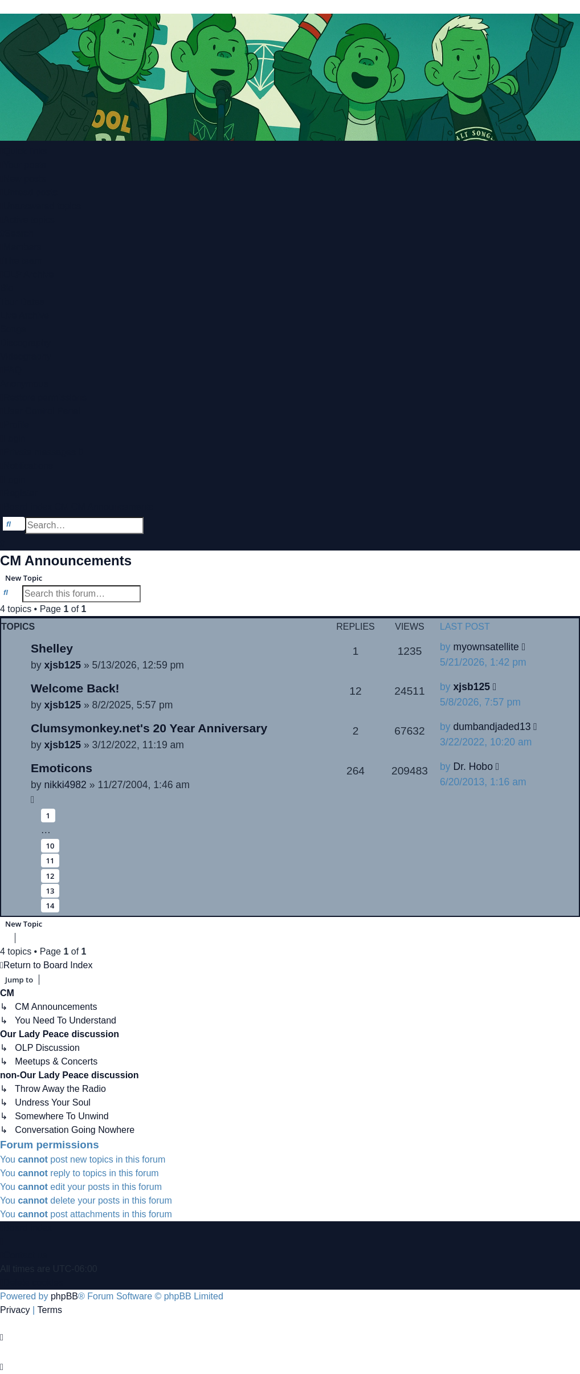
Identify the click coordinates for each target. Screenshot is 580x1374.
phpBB (64, 1296)
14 (50, 905)
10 (50, 846)
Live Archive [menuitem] (24, 315)
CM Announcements (66, 560)
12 (50, 876)
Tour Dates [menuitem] (22, 302)
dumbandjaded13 (491, 726)
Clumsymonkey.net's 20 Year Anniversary (149, 728)
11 (50, 860)
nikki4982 (65, 784)
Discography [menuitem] (25, 343)
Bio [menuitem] (6, 288)
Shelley (52, 648)
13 (50, 891)
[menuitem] (23, 165)
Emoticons (61, 767)
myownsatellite (485, 647)
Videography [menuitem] (25, 356)
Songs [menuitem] (13, 329)
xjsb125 (62, 665)
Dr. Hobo (472, 766)
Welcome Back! (75, 688)
